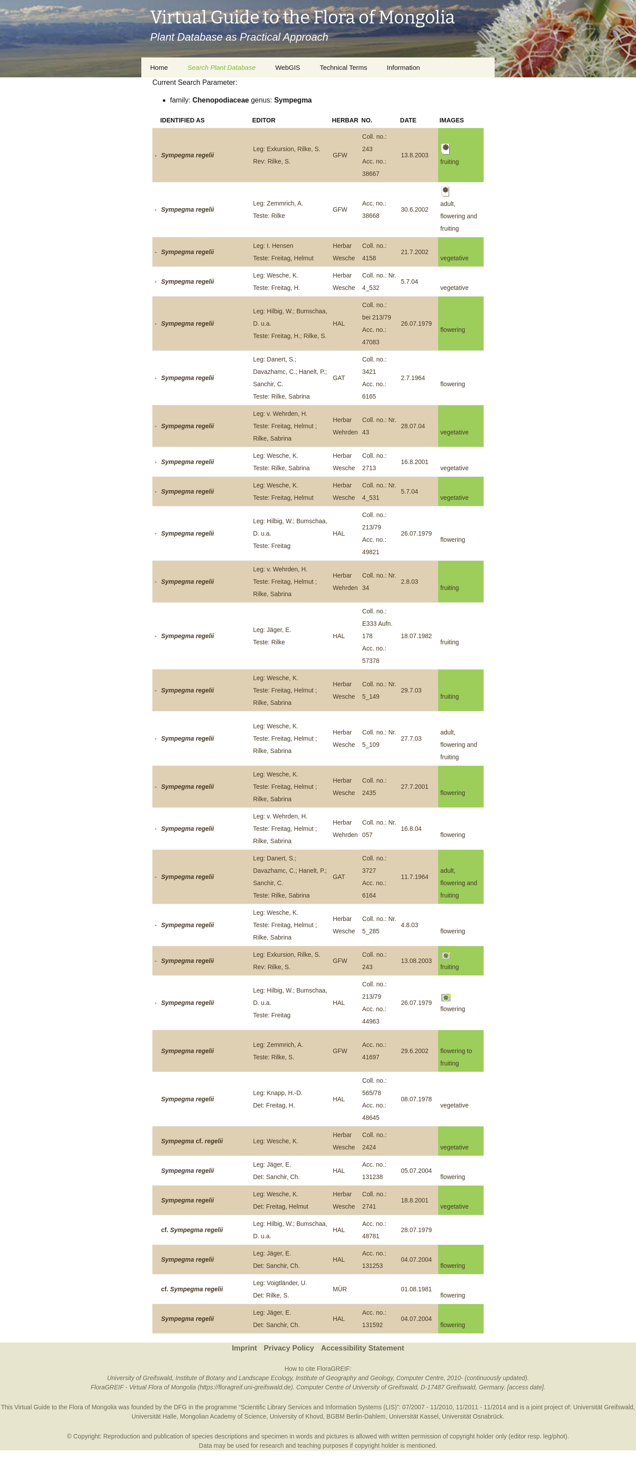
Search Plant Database (221, 67)
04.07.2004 (416, 1259)
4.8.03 (409, 924)
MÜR (340, 1289)
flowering (452, 329)
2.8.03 (409, 581)
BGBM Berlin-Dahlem (356, 1416)
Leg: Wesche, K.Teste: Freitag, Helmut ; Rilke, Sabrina (285, 690)
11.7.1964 (414, 876)
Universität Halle (154, 1416)
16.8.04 (411, 828)
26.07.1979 (416, 323)
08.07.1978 (416, 1099)
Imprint (244, 1348)
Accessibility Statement (362, 1348)
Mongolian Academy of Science (223, 1416)
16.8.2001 (414, 461)
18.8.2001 (414, 1200)
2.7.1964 (413, 377)
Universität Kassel (414, 1416)
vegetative (454, 258)
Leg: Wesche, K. (275, 1141)
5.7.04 (409, 281)
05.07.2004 (416, 1170)
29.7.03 (411, 690)
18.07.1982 (416, 635)
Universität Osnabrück (472, 1416)
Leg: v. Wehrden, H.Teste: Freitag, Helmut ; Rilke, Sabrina (285, 426)
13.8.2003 (414, 155)
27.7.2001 (414, 786)
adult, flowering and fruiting (458, 745)
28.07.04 (413, 426)
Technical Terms (343, 67)
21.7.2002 (414, 251)
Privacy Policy (289, 1348)
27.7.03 (411, 738)
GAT (339, 377)
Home (159, 67)
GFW (340, 155)
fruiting (449, 587)
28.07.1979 (416, 1229)
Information (403, 67)
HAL (339, 323)
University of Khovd (296, 1416)
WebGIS (287, 67)
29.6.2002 (414, 1050)
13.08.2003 (416, 960)
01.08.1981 (416, 1289)
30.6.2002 (414, 209)
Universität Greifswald (603, 1407)
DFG (180, 1407)
